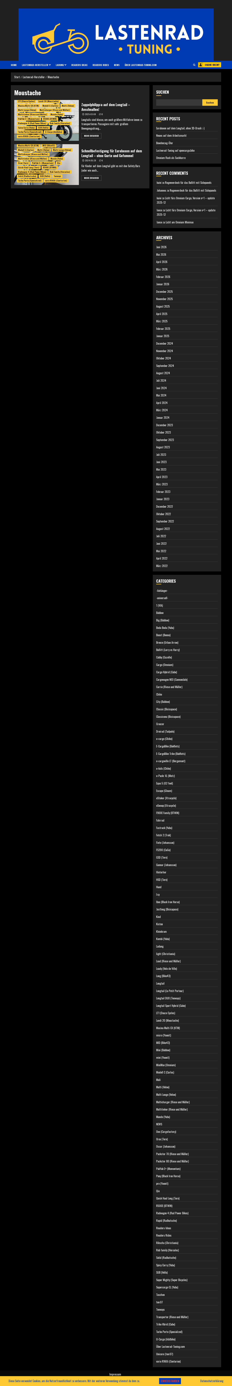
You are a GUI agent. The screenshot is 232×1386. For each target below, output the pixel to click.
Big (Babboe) (162, 620)
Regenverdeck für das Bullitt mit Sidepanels (188, 183)
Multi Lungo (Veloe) (27, 109)
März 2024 (162, 410)
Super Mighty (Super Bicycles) (171, 1280)
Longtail (160, 983)
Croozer (160, 724)
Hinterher (161, 872)
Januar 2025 (162, 336)
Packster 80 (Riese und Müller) (172, 1161)
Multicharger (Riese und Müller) (55, 109)
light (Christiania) (165, 954)
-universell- (162, 598)
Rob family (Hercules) (60, 123)
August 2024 (163, 373)
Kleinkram (161, 931)
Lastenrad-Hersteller (35, 65)
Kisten (159, 924)
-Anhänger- (162, 591)
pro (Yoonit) (162, 1183)
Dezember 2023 (164, 425)
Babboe (159, 613)
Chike (159, 694)
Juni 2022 (161, 544)
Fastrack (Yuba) (164, 828)
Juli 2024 (161, 380)
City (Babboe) (163, 702)
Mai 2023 (161, 469)
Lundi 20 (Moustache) (48, 101)
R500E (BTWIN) (50, 118)
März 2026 (162, 269)
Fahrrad (160, 820)
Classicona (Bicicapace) (168, 717)
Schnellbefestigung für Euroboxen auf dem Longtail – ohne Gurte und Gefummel (111, 153)
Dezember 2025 (164, 292)
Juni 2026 (161, 247)
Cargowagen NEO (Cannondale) (171, 680)
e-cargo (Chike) (164, 739)
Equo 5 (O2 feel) (164, 783)
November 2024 (164, 351)
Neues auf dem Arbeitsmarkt (171, 135)
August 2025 (163, 306)
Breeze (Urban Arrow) (167, 642)
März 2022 (162, 566)
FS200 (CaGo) (163, 850)
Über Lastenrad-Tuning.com (141, 65)
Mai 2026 (161, 254)
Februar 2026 (163, 277)
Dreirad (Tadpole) (165, 731)
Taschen (160, 1295)
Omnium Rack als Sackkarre (171, 158)
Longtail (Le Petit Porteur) (169, 991)
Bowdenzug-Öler (164, 143)
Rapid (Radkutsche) (166, 1221)
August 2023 (163, 447)
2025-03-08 (90, 114)
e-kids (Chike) (163, 768)
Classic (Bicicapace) (166, 709)
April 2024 (162, 403)
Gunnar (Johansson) (166, 865)
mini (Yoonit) (162, 1057)
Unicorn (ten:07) (164, 1354)
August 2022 (163, 529)
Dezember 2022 (164, 506)
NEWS (117, 65)
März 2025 (162, 321)
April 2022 (161, 558)
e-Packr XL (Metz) (165, 776)
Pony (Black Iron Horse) (168, 1176)
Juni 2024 (161, 388)
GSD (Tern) (161, 857)
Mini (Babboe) (163, 1050)
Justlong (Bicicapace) (167, 909)
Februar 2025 (163, 329)
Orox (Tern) (23, 163)
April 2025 (161, 314)
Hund (158, 887)
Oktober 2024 (163, 358)
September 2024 (165, 366)
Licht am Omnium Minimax (180, 222)
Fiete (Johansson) (165, 843)
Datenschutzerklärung (211, 1381)
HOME (14, 65)
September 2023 (165, 440)
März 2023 (162, 484)
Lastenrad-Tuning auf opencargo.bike (175, 150)
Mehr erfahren (91, 135)
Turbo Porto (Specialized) (30, 131)
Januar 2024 (162, 418)
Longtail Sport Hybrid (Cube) (171, 1006)
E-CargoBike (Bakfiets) (167, 746)
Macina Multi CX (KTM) (28, 105)
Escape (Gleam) (164, 791)
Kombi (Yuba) (163, 939)
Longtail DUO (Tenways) (168, 998)
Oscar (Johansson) (165, 1146)
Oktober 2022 (163, 514)
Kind (158, 917)
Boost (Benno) (163, 635)
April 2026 (161, 262)
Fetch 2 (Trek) (163, 835)
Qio (58, 163)
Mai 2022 (161, 551)
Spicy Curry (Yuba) (26, 127)
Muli (158, 1080)
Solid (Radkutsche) (27, 176)
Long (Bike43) (163, 976)
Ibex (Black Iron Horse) (168, 902)
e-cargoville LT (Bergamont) (170, 761)
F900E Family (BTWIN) (167, 813)
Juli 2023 (161, 455)
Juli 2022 (161, 536)
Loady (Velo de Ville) (166, 969)
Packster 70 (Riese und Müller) (172, 1154)
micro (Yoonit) (163, 1035)
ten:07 (159, 1302)
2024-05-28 (90, 160)
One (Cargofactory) (166, 1132)
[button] (194, 65)
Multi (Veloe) (68, 105)
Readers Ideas (79, 65)
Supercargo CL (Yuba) (167, 1287)
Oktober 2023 (163, 432)
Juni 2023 (161, 462)
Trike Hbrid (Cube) (165, 1324)
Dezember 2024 (164, 343)
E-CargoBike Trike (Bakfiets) (170, 754)
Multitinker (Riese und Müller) (32, 114)
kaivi (159, 183)
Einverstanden (170, 1381)
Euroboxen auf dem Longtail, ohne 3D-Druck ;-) (180, 128)
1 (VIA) (159, 605)
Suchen (162, 92)
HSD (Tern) (161, 880)
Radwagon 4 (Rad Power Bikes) (32, 123)
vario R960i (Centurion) (29, 136)
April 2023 (161, 477)
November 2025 (164, 299)
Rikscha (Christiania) (167, 1243)
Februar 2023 (163, 492)
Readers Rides (101, 65)
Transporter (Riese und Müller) (172, 1317)
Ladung (60, 65)
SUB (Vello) (43, 127)
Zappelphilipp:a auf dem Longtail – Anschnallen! (105, 107)
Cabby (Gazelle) (164, 657)
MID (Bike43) (49, 145)
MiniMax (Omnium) (166, 1065)
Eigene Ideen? (208, 64)
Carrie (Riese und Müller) (169, 687)
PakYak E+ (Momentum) (29, 118)
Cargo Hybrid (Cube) (166, 672)
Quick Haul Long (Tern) (28, 167)
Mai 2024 (161, 395)
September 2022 (165, 521)
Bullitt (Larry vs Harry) (168, 650)
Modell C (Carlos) (50, 105)
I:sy (158, 894)
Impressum (115, 1374)
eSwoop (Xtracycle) (166, 806)
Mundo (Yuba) (57, 114)
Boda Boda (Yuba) (165, 628)
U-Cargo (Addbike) (53, 131)
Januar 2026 (162, 284)
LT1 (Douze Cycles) (26, 101)
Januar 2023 (162, 499)
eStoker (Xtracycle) (166, 798)
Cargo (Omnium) (164, 665)
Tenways (57, 176)
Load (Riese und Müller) (168, 961)
